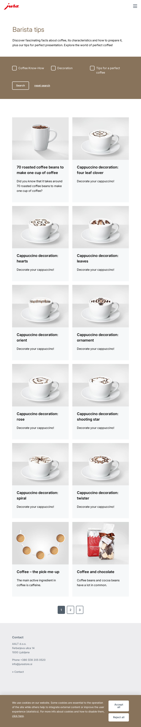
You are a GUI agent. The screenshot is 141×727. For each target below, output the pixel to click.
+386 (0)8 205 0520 (33, 659)
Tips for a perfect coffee (108, 70)
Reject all (118, 717)
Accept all (118, 706)
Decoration (65, 68)
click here (18, 715)
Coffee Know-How (31, 68)
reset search (42, 85)
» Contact (18, 671)
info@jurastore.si (22, 664)
